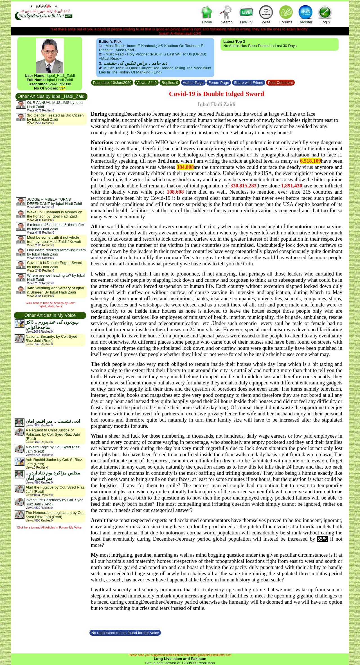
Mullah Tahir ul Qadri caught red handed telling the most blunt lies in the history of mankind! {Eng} (155, 70)
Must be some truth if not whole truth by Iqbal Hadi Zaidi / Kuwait (54, 239)
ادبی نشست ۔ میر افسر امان (53, 421)
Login (325, 14)
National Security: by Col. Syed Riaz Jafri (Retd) (51, 338)
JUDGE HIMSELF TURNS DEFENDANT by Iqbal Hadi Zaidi (54, 201)
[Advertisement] (51, 161)
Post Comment (280, 82)
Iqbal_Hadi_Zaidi (61, 75)
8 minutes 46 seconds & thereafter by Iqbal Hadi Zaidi (55, 227)
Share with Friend (248, 82)
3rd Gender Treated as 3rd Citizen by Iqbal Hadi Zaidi (55, 117)
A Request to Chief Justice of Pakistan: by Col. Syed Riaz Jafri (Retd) (53, 434)
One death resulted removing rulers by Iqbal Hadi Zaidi (56, 252)
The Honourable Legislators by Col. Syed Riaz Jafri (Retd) (55, 514)
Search (227, 14)
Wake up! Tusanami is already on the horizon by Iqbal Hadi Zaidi (54, 214)
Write (266, 14)
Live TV (246, 14)
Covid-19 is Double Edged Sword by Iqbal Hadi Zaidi (54, 265)
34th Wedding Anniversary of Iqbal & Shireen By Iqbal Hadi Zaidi (55, 290)
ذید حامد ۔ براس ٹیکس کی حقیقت (135, 63)
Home (207, 14)
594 (62, 88)
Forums (286, 14)
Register (305, 14)
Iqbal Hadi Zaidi (60, 80)
